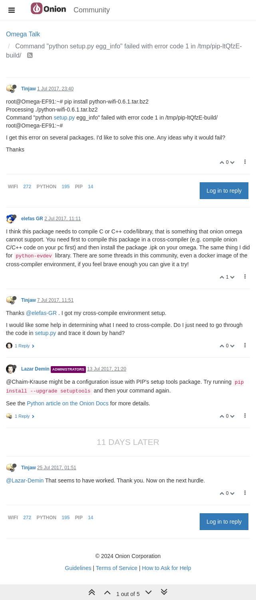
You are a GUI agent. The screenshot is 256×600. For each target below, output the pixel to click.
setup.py (64, 117)
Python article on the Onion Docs (68, 403)
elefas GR (32, 218)
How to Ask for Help (166, 568)
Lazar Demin (35, 369)
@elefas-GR (41, 313)
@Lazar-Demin (25, 480)
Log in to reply (224, 190)
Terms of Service (116, 568)
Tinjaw (28, 89)
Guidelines (78, 568)
